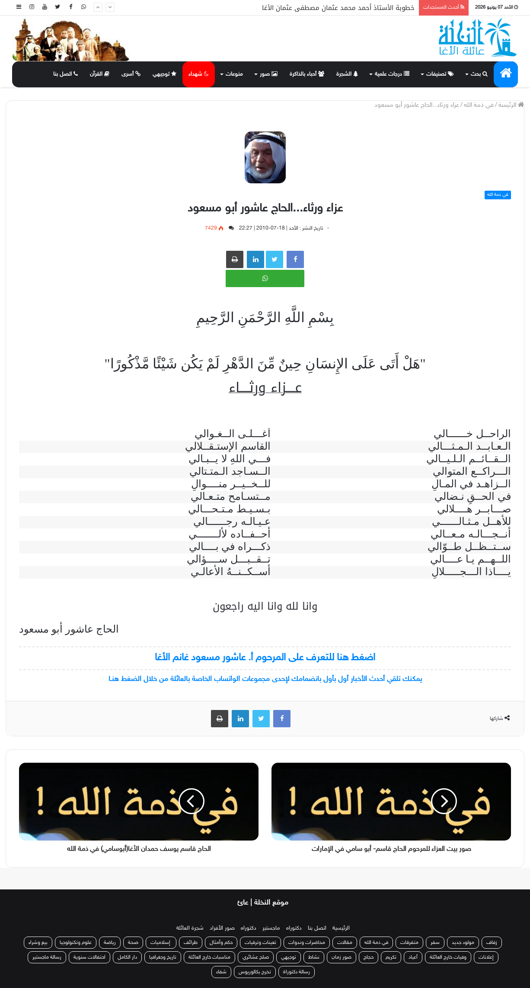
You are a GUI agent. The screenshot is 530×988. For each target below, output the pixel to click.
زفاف (491, 943)
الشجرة (347, 74)
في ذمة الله (479, 105)
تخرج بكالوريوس (255, 972)
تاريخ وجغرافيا (162, 957)
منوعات (234, 74)
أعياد (413, 957)
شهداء (198, 74)
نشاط (313, 957)
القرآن (99, 74)
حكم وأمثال (221, 943)
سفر (435, 943)
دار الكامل (127, 957)
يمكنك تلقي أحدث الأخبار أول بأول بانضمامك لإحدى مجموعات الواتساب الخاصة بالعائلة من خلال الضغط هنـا (265, 679)
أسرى (130, 74)
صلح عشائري (256, 957)
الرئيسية (341, 928)
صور (269, 74)
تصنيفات (440, 74)
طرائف (191, 943)
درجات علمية (392, 74)
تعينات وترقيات (260, 943)
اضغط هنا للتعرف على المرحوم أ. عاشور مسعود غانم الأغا (265, 658)
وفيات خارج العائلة (448, 957)
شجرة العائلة (190, 928)
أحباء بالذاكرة (307, 74)
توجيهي (164, 74)
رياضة (110, 943)
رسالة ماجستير (46, 957)
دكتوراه (294, 928)
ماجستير (271, 928)
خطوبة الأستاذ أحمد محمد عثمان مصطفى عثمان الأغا (338, 8)
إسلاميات (161, 943)
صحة (133, 943)
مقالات (344, 943)
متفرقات (409, 943)
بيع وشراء (38, 943)
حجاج (369, 957)
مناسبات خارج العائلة (209, 957)
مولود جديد (463, 943)
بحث (479, 74)
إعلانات (486, 957)
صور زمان (341, 957)
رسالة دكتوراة (296, 972)
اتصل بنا (65, 74)
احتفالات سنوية (89, 957)
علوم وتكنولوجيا (76, 943)
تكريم (391, 957)
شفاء (221, 972)
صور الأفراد (222, 928)
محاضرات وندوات (306, 943)
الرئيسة (511, 105)
